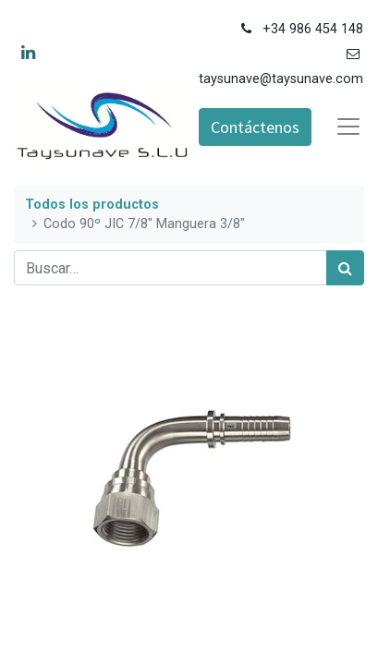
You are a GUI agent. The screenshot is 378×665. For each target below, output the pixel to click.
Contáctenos (255, 127)
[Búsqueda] (345, 267)
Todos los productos (92, 204)
